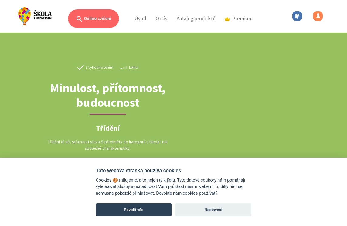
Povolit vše (133, 209)
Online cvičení (93, 19)
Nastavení (213, 209)
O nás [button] (161, 18)
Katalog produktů (196, 18)
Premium (239, 18)
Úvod (140, 18)
